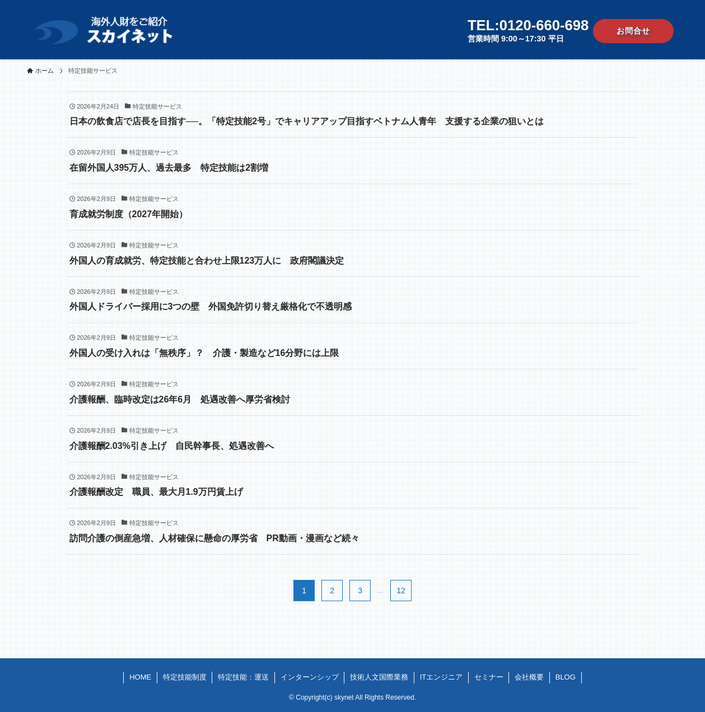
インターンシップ (310, 677)
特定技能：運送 (243, 677)
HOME (140, 677)
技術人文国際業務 (379, 677)
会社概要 (529, 677)
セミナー (488, 677)
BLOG (565, 677)
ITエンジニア (441, 677)
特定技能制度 (185, 677)
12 (400, 590)
